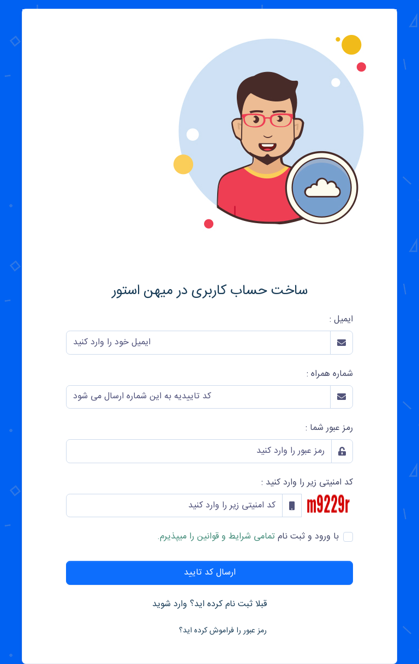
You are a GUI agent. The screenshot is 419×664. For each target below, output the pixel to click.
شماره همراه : (330, 374)
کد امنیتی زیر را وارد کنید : (307, 482)
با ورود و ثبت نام (248, 536)
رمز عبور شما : (329, 428)
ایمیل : (341, 319)
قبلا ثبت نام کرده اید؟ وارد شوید (209, 604)
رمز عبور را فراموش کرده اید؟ (223, 630)
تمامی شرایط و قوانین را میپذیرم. (216, 536)
